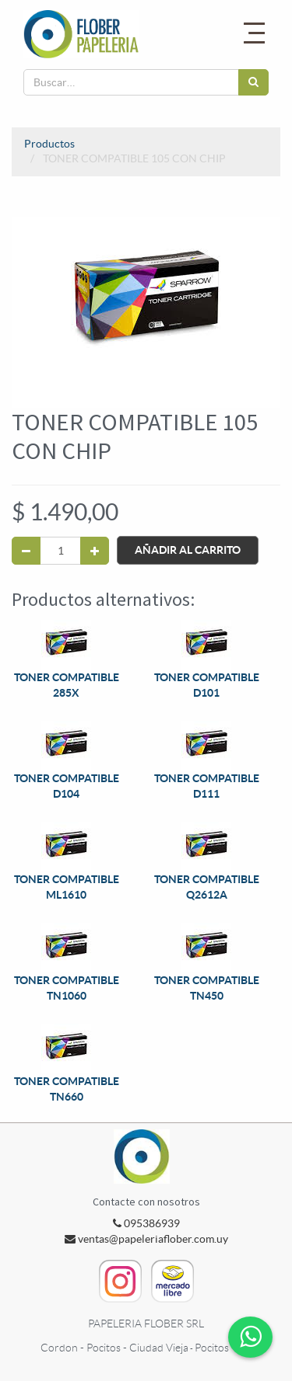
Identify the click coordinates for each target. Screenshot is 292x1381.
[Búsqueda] (253, 82)
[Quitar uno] (26, 551)
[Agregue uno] (94, 551)
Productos (49, 143)
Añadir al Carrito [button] (188, 550)
